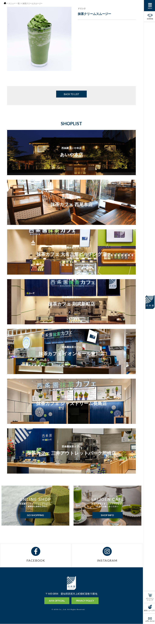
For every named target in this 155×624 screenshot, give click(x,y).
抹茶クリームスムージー (33, 3)
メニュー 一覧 (14, 3)
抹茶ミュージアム (149, 610)
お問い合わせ (148, 621)
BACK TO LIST (71, 94)
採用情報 (149, 16)
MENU (149, 8)
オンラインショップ (149, 599)
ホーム (5, 3)
